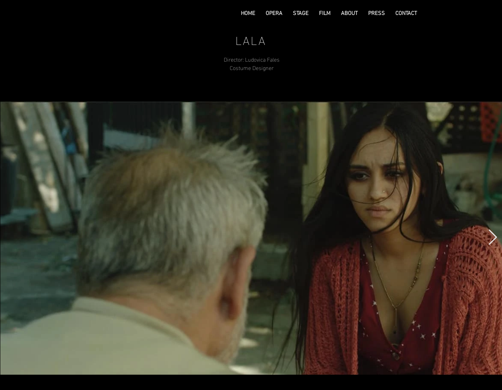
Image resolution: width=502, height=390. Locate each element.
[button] (274, 13)
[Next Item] (492, 237)
